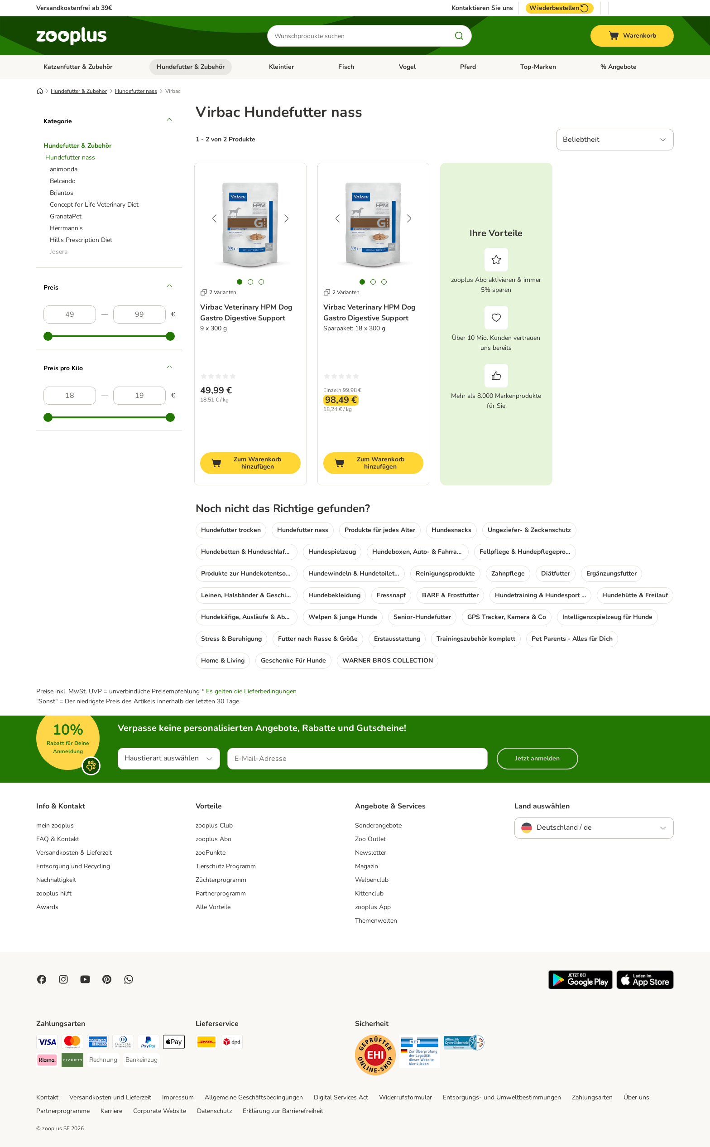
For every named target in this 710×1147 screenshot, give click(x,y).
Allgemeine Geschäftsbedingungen (254, 1097)
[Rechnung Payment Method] (103, 1060)
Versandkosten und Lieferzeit (110, 1097)
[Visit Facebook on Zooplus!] (41, 979)
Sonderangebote (378, 825)
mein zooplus (55, 825)
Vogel (407, 67)
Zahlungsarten (592, 1097)
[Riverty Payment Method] (72, 1061)
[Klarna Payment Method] (47, 1061)
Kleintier (281, 67)
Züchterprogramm (221, 880)
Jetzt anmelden (537, 758)
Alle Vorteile (213, 907)
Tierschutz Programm (226, 866)
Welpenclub (372, 880)
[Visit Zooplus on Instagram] (63, 979)
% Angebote (618, 67)
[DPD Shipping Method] (232, 1043)
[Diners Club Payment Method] (123, 1043)
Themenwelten (376, 920)
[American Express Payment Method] (98, 1043)
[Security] (375, 1057)
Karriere (111, 1111)
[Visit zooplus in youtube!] (85, 979)
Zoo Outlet (370, 839)
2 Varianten (218, 292)
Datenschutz (214, 1111)
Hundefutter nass (136, 91)
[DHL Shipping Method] (206, 1043)
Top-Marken (538, 67)
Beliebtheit (581, 140)
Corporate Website (159, 1111)
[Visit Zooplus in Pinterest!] (106, 979)
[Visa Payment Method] (47, 1043)
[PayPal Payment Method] (148, 1043)
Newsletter (370, 852)
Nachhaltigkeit (56, 880)
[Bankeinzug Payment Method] (141, 1060)
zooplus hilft (54, 893)
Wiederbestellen (559, 8)
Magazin (366, 866)
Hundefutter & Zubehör (191, 67)
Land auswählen (542, 806)
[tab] (239, 281)
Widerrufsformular (405, 1097)
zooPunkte (210, 852)
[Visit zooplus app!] (580, 987)
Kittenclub (369, 893)
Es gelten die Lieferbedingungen (251, 691)
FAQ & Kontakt (57, 839)
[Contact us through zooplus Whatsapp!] (128, 979)
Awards (47, 907)
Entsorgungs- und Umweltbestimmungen (502, 1097)
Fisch (346, 67)
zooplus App (373, 907)
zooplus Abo (213, 839)
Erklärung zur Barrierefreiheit (283, 1111)
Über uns (636, 1097)
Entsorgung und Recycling (73, 866)
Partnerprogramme (63, 1111)
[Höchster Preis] (139, 314)
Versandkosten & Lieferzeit (74, 852)
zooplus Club (214, 825)
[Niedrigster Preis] (69, 314)
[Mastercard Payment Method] (72, 1043)
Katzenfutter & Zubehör (77, 67)
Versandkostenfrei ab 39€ (74, 8)
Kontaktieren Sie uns (482, 8)
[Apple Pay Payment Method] (174, 1043)
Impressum (178, 1097)
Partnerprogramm (221, 893)
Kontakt (47, 1097)
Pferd (468, 67)
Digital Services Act (341, 1097)
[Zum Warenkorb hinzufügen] (250, 463)
